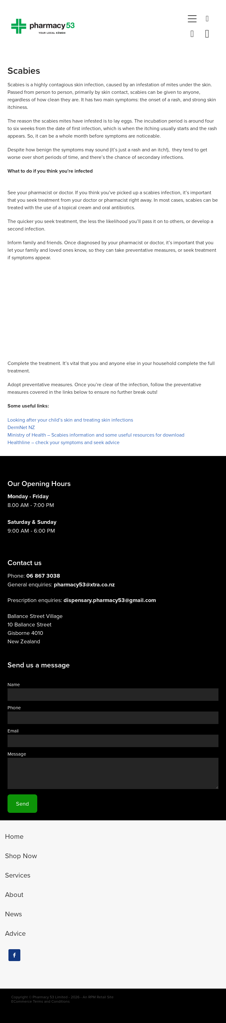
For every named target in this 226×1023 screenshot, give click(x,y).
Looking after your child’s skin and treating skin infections (70, 419)
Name (14, 684)
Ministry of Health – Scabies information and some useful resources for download (96, 434)
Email (13, 730)
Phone (14, 707)
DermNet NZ (21, 427)
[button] (192, 18)
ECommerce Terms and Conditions (40, 1001)
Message (17, 754)
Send (22, 804)
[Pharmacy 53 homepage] (98, 26)
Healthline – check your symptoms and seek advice (64, 442)
